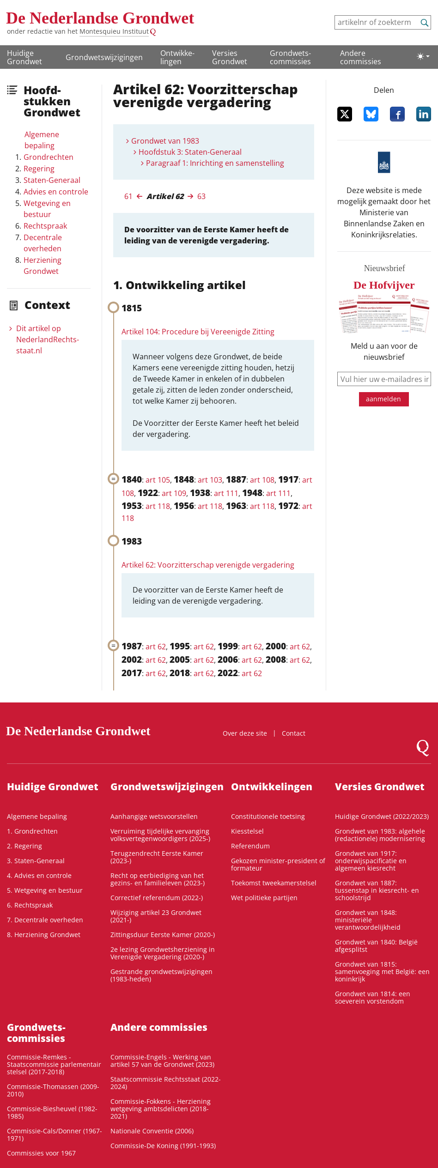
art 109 (174, 493)
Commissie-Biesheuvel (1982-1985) (52, 1112)
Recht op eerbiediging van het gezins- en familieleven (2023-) (157, 879)
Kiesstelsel (247, 831)
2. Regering (24, 845)
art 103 (210, 480)
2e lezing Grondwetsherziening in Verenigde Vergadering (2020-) (162, 953)
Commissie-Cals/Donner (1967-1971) (54, 1134)
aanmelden (383, 398)
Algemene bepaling (41, 140)
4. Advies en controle (39, 875)
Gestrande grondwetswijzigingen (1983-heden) (161, 975)
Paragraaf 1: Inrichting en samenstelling (215, 163)
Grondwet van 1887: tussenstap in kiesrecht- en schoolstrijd (377, 890)
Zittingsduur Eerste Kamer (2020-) (162, 934)
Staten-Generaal (52, 180)
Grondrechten (48, 157)
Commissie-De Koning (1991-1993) (163, 1145)
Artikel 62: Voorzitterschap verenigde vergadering (208, 565)
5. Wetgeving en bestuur (45, 890)
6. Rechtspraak (30, 905)
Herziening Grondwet (42, 265)
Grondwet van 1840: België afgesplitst (376, 946)
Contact (293, 733)
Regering (39, 168)
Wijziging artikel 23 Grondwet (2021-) (155, 916)
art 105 (158, 480)
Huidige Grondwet (24, 57)
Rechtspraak (45, 226)
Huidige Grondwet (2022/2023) (382, 816)
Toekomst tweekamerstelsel (273, 882)
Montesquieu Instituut (114, 31)
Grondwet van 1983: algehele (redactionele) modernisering (380, 835)
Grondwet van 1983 (165, 141)
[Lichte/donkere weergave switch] (423, 56)
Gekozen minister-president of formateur (278, 864)
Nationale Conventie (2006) (152, 1130)
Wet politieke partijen (264, 897)
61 (128, 196)
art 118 (158, 506)
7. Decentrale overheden (45, 919)
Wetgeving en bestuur (47, 208)
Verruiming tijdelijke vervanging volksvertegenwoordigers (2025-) (160, 835)
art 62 (156, 646)
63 (201, 196)
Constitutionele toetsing (268, 816)
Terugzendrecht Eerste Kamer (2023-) (156, 857)
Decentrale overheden (43, 243)
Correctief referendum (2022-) (156, 897)
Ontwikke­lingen (177, 57)
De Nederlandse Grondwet (100, 18)
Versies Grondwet (229, 57)
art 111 (226, 493)
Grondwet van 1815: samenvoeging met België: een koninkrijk (382, 971)
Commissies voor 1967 (41, 1153)
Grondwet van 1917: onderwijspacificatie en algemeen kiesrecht (371, 860)
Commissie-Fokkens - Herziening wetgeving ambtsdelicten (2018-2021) (160, 1108)
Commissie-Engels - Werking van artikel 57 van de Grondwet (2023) (162, 1061)
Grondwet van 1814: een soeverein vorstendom (372, 997)
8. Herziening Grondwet (43, 934)
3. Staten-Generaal (36, 860)
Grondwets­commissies (290, 57)
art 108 (262, 480)
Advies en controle (56, 192)
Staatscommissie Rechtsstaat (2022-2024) (165, 1083)
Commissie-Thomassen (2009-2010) (53, 1090)
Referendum (250, 845)
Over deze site (245, 733)
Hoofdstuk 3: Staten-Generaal (190, 152)
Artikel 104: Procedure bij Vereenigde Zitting (198, 332)
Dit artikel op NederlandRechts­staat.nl (47, 339)
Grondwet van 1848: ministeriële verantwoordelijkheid (368, 920)
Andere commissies (360, 57)
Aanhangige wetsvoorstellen (154, 816)
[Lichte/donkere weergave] (423, 56)
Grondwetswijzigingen (104, 57)
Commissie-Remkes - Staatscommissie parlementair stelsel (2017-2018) (54, 1064)
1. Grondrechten (32, 831)
